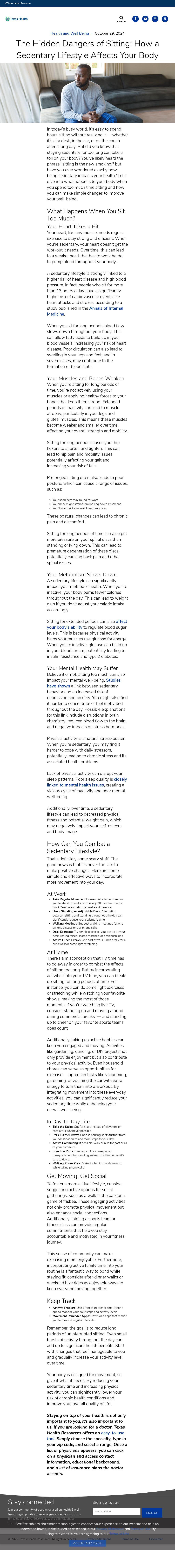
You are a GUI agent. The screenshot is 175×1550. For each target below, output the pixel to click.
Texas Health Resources (18, 3)
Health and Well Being (69, 33)
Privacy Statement (110, 1529)
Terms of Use (140, 1529)
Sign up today (106, 1502)
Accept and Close (87, 1543)
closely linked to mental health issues (87, 782)
